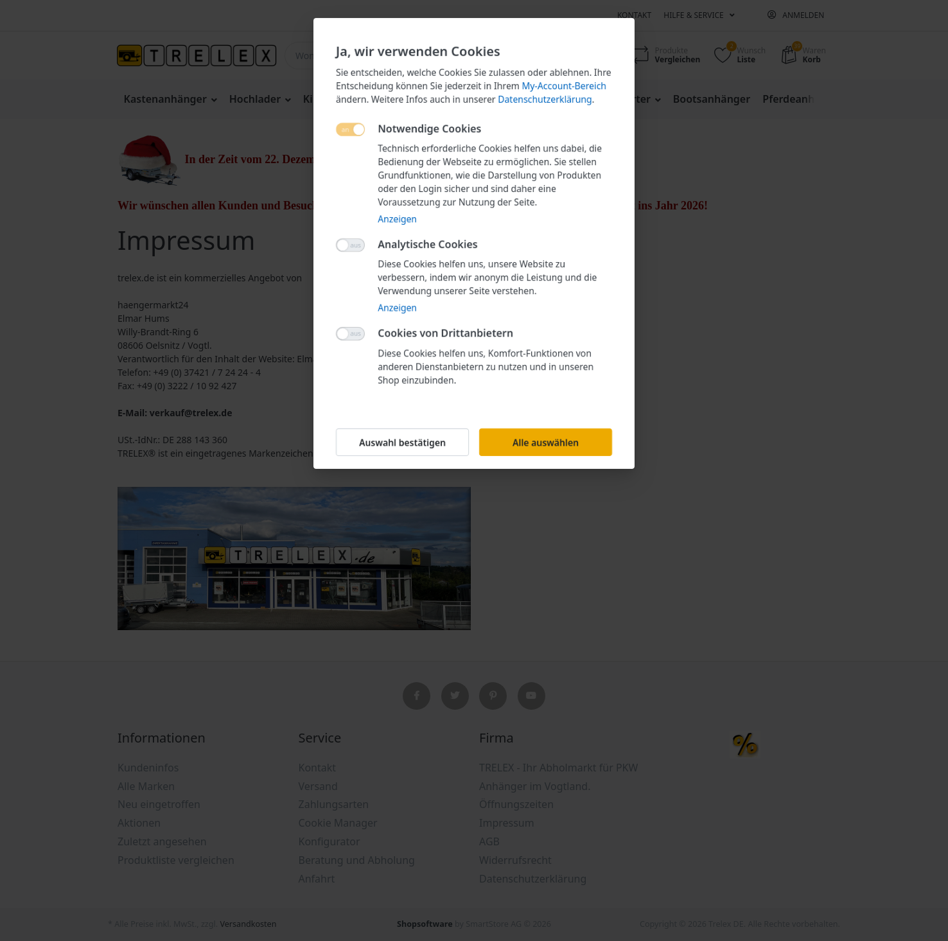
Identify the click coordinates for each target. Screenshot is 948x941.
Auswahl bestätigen (402, 442)
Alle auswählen (546, 442)
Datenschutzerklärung (545, 99)
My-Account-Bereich (564, 86)
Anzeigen (397, 219)
